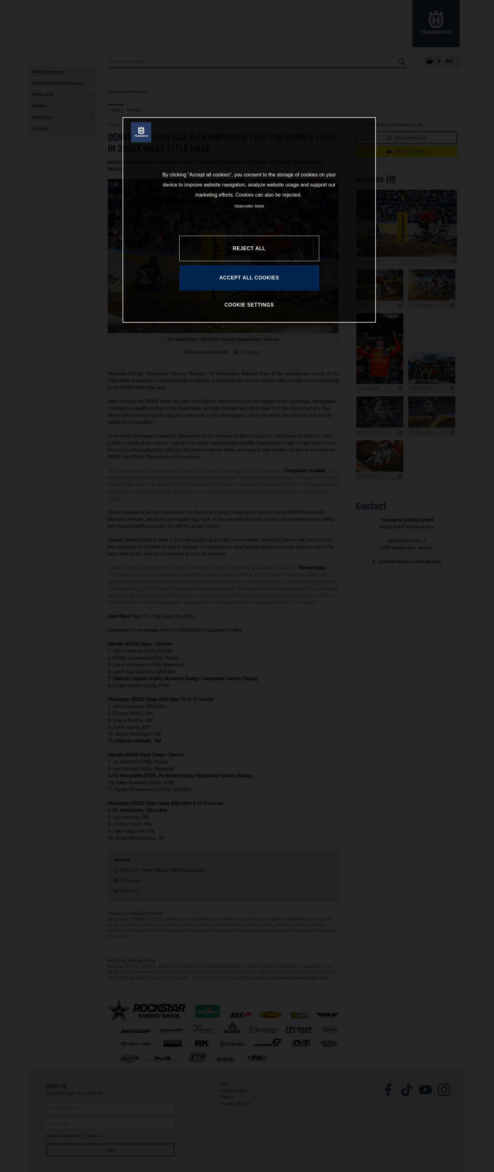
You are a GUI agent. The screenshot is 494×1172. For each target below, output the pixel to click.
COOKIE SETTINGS (249, 304)
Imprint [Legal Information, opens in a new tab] (259, 205)
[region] (249, 220)
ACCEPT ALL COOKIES (249, 277)
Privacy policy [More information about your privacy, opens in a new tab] (244, 205)
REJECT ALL (249, 248)
